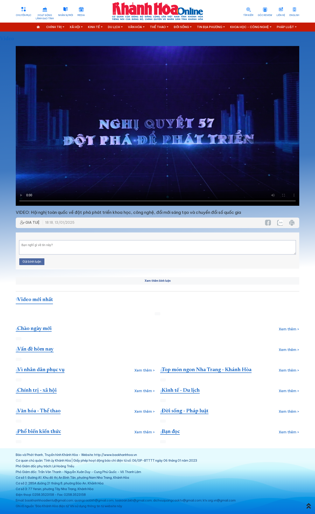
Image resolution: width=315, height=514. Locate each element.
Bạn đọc (171, 431)
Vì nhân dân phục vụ (41, 369)
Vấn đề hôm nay (35, 349)
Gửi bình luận (32, 262)
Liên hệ (280, 15)
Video (7, 38)
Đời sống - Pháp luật (185, 411)
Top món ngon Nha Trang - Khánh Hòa (207, 369)
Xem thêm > (289, 329)
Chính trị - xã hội (37, 390)
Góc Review (265, 15)
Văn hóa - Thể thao (39, 411)
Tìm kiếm (248, 15)
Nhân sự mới (65, 15)
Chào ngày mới (34, 328)
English (294, 15)
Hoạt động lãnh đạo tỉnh (45, 17)
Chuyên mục (23, 15)
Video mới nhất (35, 299)
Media (81, 15)
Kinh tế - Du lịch (181, 390)
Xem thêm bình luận (158, 280)
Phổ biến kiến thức (39, 431)
